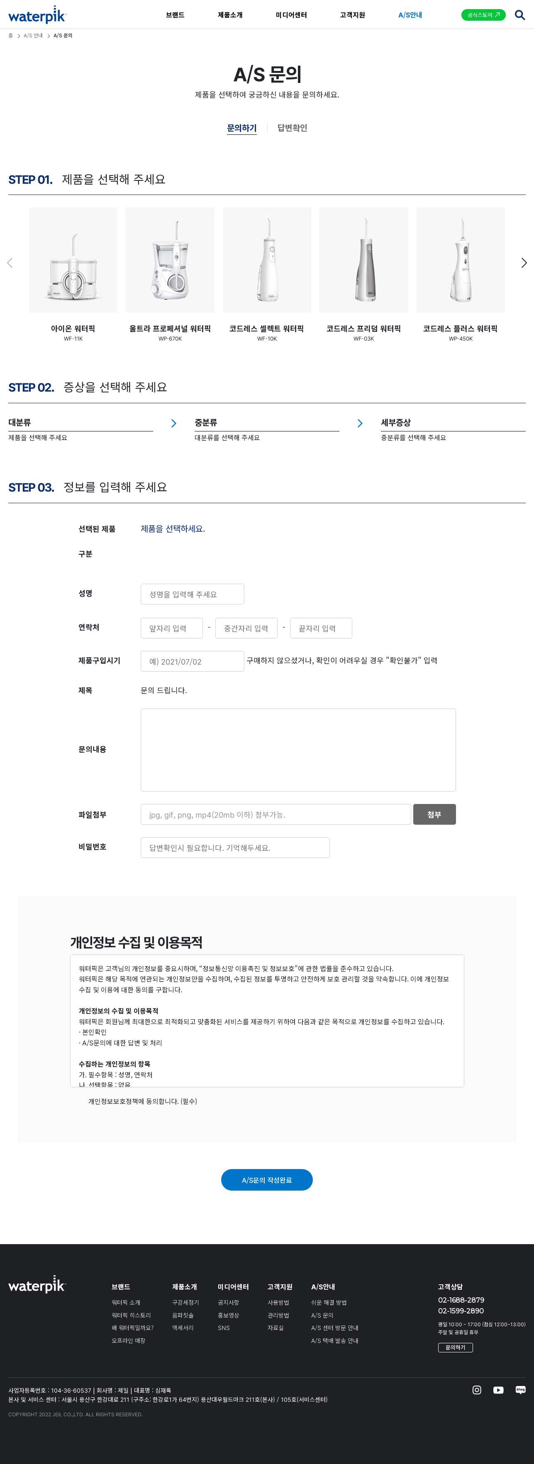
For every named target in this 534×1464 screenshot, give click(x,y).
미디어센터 (291, 14)
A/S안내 (410, 14)
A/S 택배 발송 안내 (334, 1340)
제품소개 (230, 14)
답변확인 (292, 128)
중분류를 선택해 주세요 (413, 437)
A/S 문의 (322, 1315)
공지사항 (228, 1302)
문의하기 (242, 128)
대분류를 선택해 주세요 (227, 437)
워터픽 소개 (126, 1302)
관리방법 (278, 1315)
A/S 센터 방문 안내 (334, 1327)
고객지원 (352, 14)
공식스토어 (480, 15)
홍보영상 (228, 1315)
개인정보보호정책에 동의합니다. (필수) (142, 1101)
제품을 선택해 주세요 (38, 437)
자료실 (276, 1327)
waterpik (37, 14)
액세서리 (183, 1327)
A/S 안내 (33, 35)
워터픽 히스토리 (131, 1315)
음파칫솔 (183, 1315)
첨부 (434, 814)
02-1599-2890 (461, 1311)
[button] (524, 263)
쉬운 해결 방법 (329, 1302)
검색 (520, 15)
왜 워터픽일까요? (133, 1327)
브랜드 (175, 14)
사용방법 (278, 1302)
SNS (224, 1327)
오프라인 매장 (129, 1340)
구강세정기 (185, 1302)
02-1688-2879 (461, 1300)
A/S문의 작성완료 (267, 1180)
